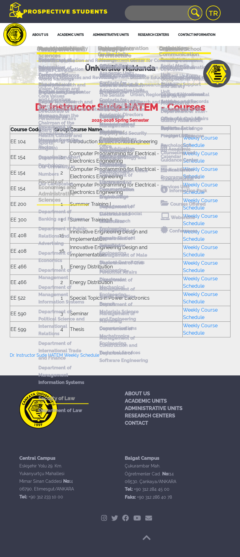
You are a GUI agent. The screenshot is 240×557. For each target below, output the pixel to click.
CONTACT (136, 423)
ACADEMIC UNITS (146, 401)
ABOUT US (137, 394)
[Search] (163, 13)
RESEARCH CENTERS (150, 416)
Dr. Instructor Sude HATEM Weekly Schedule (54, 355)
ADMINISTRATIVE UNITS (153, 408)
